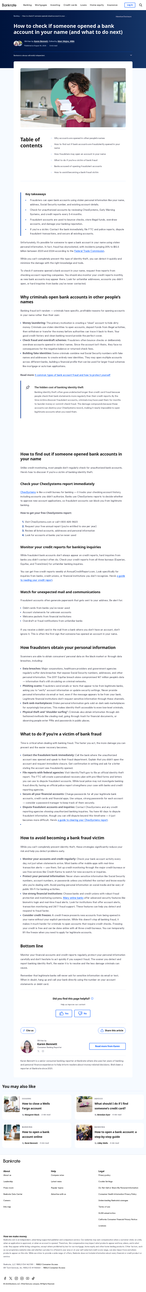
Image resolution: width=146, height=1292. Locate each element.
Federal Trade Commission (89, 251)
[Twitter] (10, 1278)
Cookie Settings (105, 1182)
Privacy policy (104, 1175)
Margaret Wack (32, 1114)
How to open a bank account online (35, 1134)
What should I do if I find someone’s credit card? (111, 1106)
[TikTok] (33, 1278)
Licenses (102, 1226)
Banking (17, 16)
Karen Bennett (41, 41)
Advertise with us (58, 1194)
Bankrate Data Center (12, 1194)
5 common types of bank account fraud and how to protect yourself (72, 375)
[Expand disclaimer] (131, 55)
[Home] (9, 5)
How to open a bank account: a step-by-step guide (115, 1134)
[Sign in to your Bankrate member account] (129, 5)
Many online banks (73, 898)
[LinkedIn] (22, 1278)
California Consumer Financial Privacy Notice (117, 1220)
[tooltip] (92, 998)
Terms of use (104, 1207)
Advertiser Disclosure (123, 16)
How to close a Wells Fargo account (36, 1106)
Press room (8, 1188)
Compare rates (57, 1175)
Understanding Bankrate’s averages (113, 1201)
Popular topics (57, 1188)
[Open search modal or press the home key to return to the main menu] (141, 5)
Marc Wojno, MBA (66, 41)
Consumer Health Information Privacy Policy (117, 1194)
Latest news (56, 1182)
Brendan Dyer (103, 1114)
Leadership (8, 1182)
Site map (7, 1207)
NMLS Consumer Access (47, 1264)
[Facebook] (5, 1278)
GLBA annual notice (106, 1213)
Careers (6, 1201)
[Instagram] (16, 1278)
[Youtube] (27, 1278)
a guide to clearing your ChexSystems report (83, 820)
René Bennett (31, 1143)
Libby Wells (102, 1143)
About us (7, 1175)
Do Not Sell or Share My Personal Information (118, 1188)
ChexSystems (28, 492)
